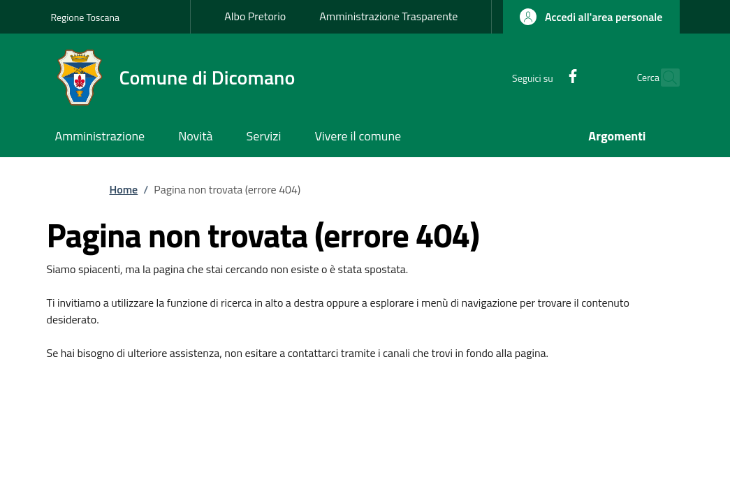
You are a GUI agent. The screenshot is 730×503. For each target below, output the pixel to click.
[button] (591, 17)
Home (124, 189)
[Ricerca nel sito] (663, 77)
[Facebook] (542, 77)
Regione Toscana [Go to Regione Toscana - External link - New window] (85, 17)
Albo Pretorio (255, 16)
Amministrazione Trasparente (388, 16)
